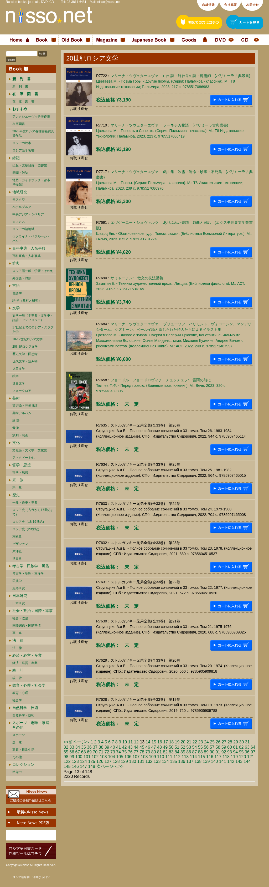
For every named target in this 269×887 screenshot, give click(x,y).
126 (100, 761)
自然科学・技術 (25, 708)
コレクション (23, 764)
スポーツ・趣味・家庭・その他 (32, 725)
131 (140, 761)
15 (154, 742)
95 (241, 752)
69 (89, 752)
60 (229, 747)
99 (71, 756)
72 (107, 752)
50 (171, 747)
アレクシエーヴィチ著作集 (31, 116)
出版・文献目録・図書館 (29, 165)
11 (130, 742)
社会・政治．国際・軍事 (32, 611)
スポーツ (18, 735)
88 (200, 752)
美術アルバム (21, 413)
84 (177, 752)
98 (66, 756)
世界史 (17, 558)
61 (235, 747)
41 (118, 747)
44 (136, 747)
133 (157, 761)
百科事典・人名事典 (28, 248)
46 (148, 747)
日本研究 (19, 596)
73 (112, 752)
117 (217, 756)
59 (223, 747)
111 (168, 756)
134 (165, 761)
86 (188, 752)
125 (91, 761)
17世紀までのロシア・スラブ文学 (33, 330)
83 (171, 752)
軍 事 (17, 633)
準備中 (17, 772)
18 (171, 742)
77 (136, 752)
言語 (16, 285)
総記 (16, 158)
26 (218, 742)
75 (124, 752)
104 (111, 756)
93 (229, 752)
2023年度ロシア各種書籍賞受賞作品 (33, 133)
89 (206, 752)
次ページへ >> (109, 766)
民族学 (17, 581)
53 (188, 747)
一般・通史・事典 (25, 502)
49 (165, 747)
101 (87, 756)
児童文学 (18, 369)
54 (194, 747)
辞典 (16, 263)
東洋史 (17, 551)
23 (200, 742)
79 (148, 752)
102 (95, 756)
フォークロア (21, 391)
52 (182, 747)
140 (214, 761)
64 (253, 747)
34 (77, 747)
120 (242, 756)
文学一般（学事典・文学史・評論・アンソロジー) (32, 318)
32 (66, 747)
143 (238, 761)
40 (112, 747)
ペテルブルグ (21, 207)
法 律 (17, 640)
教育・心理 (20, 693)
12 (136, 742)
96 (247, 752)
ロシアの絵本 (21, 143)
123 (75, 761)
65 (66, 752)
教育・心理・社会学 (28, 685)
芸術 (16, 398)
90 (212, 752)
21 (189, 742)
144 (247, 761)
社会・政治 (20, 618)
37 (95, 747)
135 (173, 761)
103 (103, 756)
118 (226, 756)
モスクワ (18, 199)
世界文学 (18, 383)
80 (153, 752)
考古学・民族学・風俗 (30, 566)
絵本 (15, 376)
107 (136, 756)
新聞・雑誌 (20, 173)
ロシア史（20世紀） (26, 529)
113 (185, 756)
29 (235, 742)
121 (250, 756)
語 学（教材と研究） (27, 300)
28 (229, 742)
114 (193, 756)
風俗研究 (18, 588)
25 (212, 742)
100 (78, 756)
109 (152, 756)
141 (222, 761)
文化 (16, 442)
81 (159, 752)
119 (234, 756)
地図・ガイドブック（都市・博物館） (32, 182)
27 (224, 742)
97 (253, 752)
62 (241, 747)
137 (189, 761)
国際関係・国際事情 (26, 625)
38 (101, 747)
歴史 (16, 495)
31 (247, 742)
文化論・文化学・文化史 (29, 450)
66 (71, 752)
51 (177, 747)
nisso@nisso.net (109, 2)
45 (141, 747)
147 (83, 766)
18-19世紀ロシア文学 (27, 339)
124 (83, 761)
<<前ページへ (77, 742)
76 (130, 752)
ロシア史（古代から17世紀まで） (33, 512)
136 (181, 761)
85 (182, 752)
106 (127, 756)
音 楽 (15, 428)
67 (77, 752)
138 (198, 761)
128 (116, 761)
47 (153, 747)
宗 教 (17, 480)
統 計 (17, 670)
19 (177, 742)
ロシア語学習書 (23, 150)
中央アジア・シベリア (28, 214)
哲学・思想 (21, 465)
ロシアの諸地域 (23, 229)
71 (101, 752)
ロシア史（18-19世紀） (29, 522)
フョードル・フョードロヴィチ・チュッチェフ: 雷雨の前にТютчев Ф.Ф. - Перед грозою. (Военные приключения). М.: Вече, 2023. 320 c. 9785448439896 (161, 385)
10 (124, 742)
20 (183, 742)
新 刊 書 (20, 86)
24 (206, 742)
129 (124, 761)
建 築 (15, 420)
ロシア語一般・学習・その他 (32, 271)
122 (67, 761)
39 (107, 747)
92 (223, 752)
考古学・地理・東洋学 (28, 573)
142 (230, 761)
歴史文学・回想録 (25, 354)
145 (67, 766)
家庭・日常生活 (23, 750)
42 (124, 747)
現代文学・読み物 (25, 361)
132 (149, 761)
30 (241, 742)
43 (130, 747)
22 (194, 742)
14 (148, 742)
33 (71, 747)
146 (75, 766)
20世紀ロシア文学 (25, 346)
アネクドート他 (23, 457)
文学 (16, 308)
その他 (17, 757)
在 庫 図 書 (23, 101)
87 (194, 752)
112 (176, 756)
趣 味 (17, 742)
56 (206, 747)
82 (165, 752)
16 (159, 742)
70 (95, 752)
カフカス (18, 222)
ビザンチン (20, 544)
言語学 (17, 293)
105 (119, 756)
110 (160, 756)
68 (83, 752)
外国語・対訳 (21, 278)
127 (108, 761)
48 (159, 747)
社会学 (17, 700)
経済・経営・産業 (27, 655)
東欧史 (17, 536)
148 (91, 766)
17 (165, 742)
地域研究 (19, 192)
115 (201, 756)
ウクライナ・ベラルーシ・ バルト (31, 239)
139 (206, 761)
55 (200, 747)
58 (218, 747)
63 (247, 747)
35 (83, 747)
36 (89, 747)
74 (118, 752)
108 (144, 756)
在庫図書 (18, 124)
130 (132, 761)
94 (235, 752)
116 (209, 756)
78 (141, 752)
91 (218, 752)
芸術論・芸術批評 (25, 406)
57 (212, 747)
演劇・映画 (20, 435)
